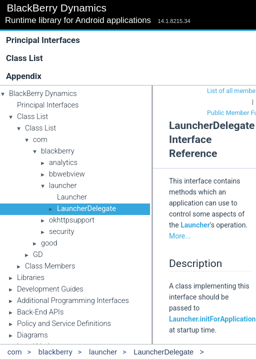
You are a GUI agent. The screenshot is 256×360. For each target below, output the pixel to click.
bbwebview (67, 174)
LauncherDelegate (86, 208)
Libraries (30, 277)
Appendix (24, 76)
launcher (62, 185)
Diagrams (32, 335)
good (49, 243)
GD (38, 254)
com (40, 139)
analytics (63, 162)
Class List (130, 58)
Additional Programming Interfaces (73, 300)
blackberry (57, 151)
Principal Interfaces (43, 40)
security (61, 231)
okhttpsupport (71, 220)
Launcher (72, 197)
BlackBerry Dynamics (43, 93)
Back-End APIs (40, 312)
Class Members (50, 266)
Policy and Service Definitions (64, 323)
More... (179, 236)
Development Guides (50, 289)
